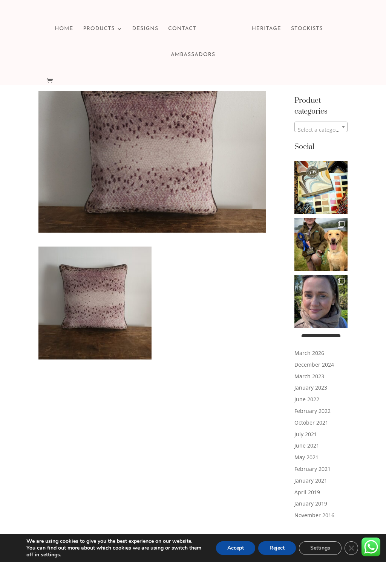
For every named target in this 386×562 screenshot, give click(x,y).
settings (50, 554)
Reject (277, 547)
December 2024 (314, 364)
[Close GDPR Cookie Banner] (351, 548)
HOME (64, 29)
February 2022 (312, 410)
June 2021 (306, 445)
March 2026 (309, 352)
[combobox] (321, 127)
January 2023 (310, 387)
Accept (235, 547)
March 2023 (309, 376)
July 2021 (305, 434)
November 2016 (314, 515)
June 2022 (306, 399)
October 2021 (311, 422)
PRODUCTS (99, 29)
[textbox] (321, 130)
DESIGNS (145, 29)
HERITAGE (266, 29)
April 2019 (307, 492)
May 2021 (306, 457)
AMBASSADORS (193, 55)
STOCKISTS (307, 29)
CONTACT (182, 29)
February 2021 (312, 468)
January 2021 (310, 480)
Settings (320, 547)
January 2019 (310, 503)
